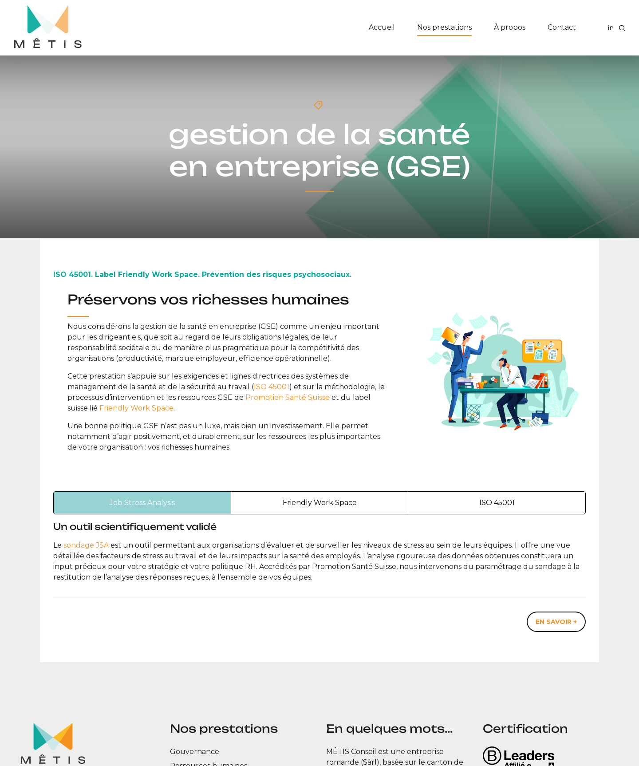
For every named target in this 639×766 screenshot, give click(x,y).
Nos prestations (444, 27)
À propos (509, 27)
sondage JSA (86, 545)
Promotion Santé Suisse (287, 397)
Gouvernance (194, 751)
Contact (562, 27)
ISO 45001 (271, 387)
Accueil (382, 27)
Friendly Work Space (136, 408)
